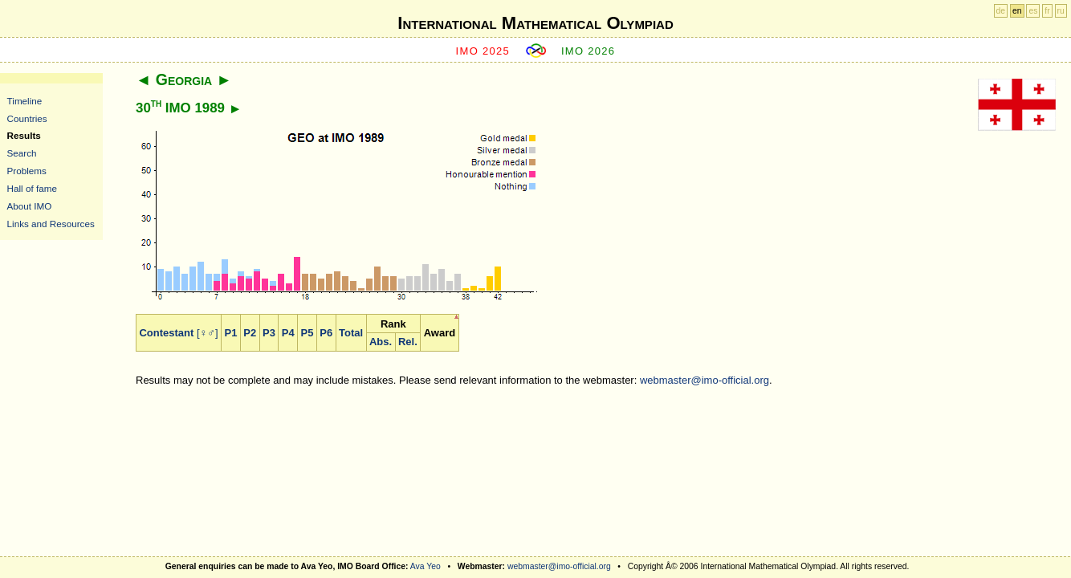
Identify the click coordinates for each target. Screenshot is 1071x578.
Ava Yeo (425, 566)
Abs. (380, 342)
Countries (27, 118)
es (1032, 10)
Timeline (25, 101)
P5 (307, 333)
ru (1061, 10)
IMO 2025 (483, 51)
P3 (269, 333)
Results (24, 135)
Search (22, 153)
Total (351, 333)
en (1017, 10)
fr (1047, 10)
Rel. (407, 342)
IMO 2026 (588, 51)
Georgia (184, 79)
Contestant (166, 333)
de (1001, 10)
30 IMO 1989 (180, 108)
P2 (249, 333)
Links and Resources (51, 223)
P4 (288, 333)
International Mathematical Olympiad (535, 23)
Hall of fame (32, 188)
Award (440, 333)
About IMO (29, 206)
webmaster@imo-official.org (704, 380)
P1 (231, 333)
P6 (326, 333)
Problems (27, 170)
